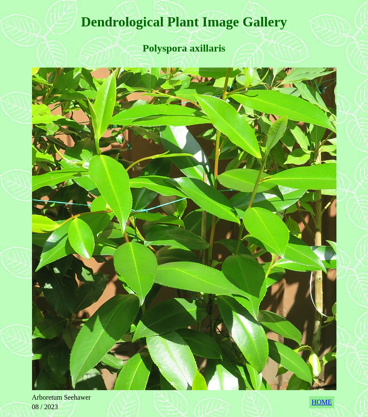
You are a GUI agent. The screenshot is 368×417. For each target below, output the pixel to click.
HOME (321, 402)
